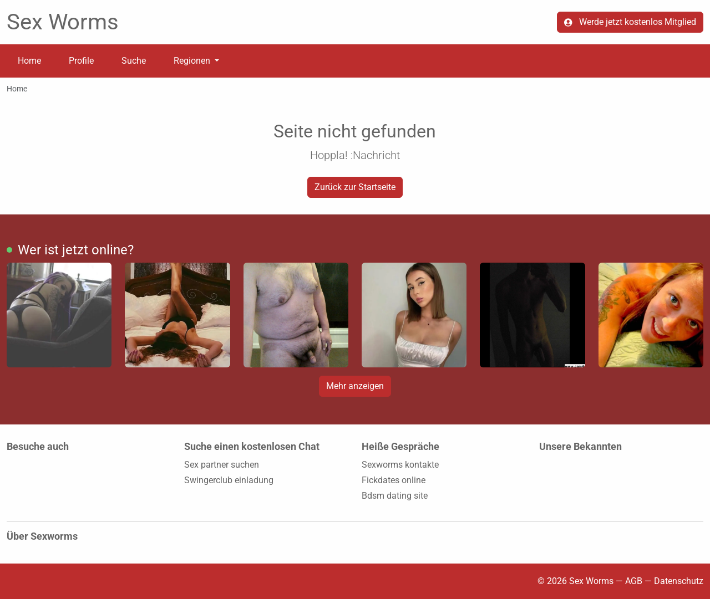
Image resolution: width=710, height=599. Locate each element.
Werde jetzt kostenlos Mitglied (630, 22)
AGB (633, 581)
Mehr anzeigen (355, 386)
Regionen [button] (193, 60)
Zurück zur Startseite (355, 187)
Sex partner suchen (221, 464)
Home (29, 60)
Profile (81, 60)
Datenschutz (678, 581)
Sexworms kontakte (400, 464)
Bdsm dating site (395, 495)
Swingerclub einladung (228, 480)
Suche (133, 60)
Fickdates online (393, 480)
